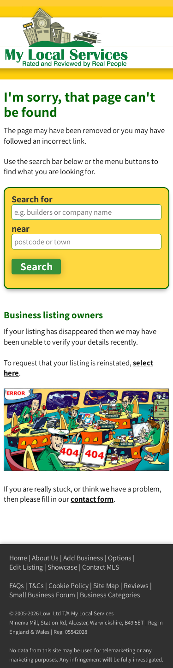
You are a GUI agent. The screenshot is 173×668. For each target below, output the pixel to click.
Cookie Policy (68, 585)
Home (18, 557)
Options (119, 557)
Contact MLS (100, 567)
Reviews (136, 585)
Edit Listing (26, 567)
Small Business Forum (42, 594)
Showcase (63, 567)
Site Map (106, 585)
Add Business (83, 557)
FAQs (16, 585)
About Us (45, 557)
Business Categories (110, 594)
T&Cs (36, 585)
